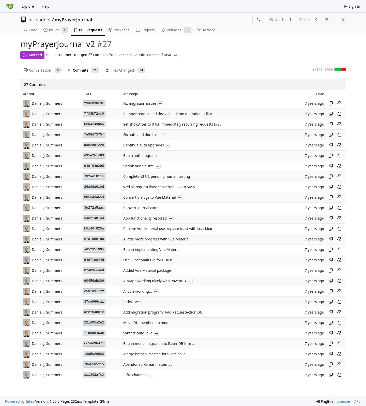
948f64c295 (94, 166)
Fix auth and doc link (140, 134)
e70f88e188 (94, 239)
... (160, 103)
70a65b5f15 (94, 364)
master (153, 55)
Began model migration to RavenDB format (159, 343)
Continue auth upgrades (143, 145)
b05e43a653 (94, 197)
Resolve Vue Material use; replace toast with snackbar (167, 228)
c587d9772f (94, 291)
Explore (27, 6)
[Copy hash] (330, 103)
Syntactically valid (137, 333)
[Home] (10, 6)
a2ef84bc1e (94, 312)
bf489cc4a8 (94, 270)
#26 (218, 124)
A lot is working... (137, 291)
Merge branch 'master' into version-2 (154, 354)
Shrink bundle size (138, 166)
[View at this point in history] (339, 103)
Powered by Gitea (19, 401)
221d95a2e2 (94, 322)
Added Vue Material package (147, 270)
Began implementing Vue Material (151, 249)
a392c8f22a (94, 145)
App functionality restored (145, 218)
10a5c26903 (94, 354)
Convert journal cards (141, 208)
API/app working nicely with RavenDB (154, 281)
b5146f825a (94, 229)
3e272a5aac (94, 208)
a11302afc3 (94, 375)
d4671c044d (94, 260)
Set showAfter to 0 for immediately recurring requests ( (169, 124)
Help (46, 6)
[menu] (324, 401)
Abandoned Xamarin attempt (147, 364)
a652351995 (94, 249)
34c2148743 (94, 218)
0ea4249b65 (94, 124)
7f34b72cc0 (94, 114)
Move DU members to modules (149, 322)
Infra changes (134, 375)
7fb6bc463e (94, 333)
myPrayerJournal (73, 19)
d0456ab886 (94, 281)
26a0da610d (94, 187)
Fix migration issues (139, 103)
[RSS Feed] (258, 19)
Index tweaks (134, 302)
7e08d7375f (94, 135)
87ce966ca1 (94, 302)
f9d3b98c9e (94, 103)
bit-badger (39, 19)
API (357, 401)
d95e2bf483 (94, 155)
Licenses (344, 401)
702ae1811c (94, 176)
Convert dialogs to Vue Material (149, 197)
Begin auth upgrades (140, 155)
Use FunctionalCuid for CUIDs (148, 260)
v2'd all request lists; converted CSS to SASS (159, 187)
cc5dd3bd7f (94, 343)
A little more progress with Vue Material (156, 239)
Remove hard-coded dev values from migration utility (167, 114)
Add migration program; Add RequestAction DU (163, 312)
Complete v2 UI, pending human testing (156, 176)
